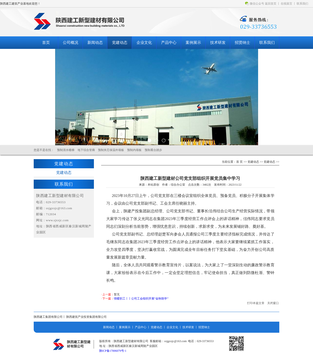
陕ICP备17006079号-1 (112, 350)
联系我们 (302, 3)
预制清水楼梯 (65, 150)
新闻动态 (95, 42)
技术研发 (218, 42)
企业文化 (144, 42)
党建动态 (119, 42)
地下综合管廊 (86, 150)
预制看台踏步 (153, 150)
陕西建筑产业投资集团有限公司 (86, 317)
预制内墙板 (134, 150)
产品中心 (168, 42)
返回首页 (270, 3)
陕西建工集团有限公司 (48, 317)
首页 (46, 42)
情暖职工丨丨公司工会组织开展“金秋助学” (141, 298)
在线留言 (286, 3)
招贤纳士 (242, 42)
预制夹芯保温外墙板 (111, 150)
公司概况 (70, 42)
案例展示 (193, 42)
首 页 (239, 161)
